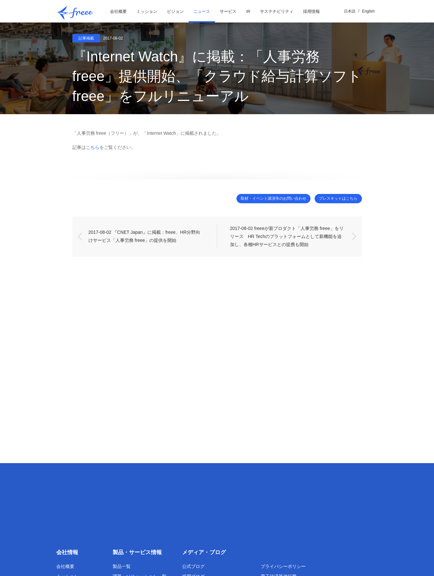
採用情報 (311, 11)
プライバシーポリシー (283, 566)
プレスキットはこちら (335, 198)
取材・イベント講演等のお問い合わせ (261, 198)
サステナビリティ (276, 11)
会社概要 (118, 11)
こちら (92, 147)
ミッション (146, 11)
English (368, 11)
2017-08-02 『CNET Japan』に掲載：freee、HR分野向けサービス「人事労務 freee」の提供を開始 (144, 236)
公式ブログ (193, 566)
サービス (228, 11)
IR (248, 11)
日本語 (350, 11)
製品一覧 (122, 566)
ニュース (201, 11)
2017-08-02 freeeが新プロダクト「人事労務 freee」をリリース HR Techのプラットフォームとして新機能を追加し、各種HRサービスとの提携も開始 (287, 236)
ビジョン (175, 11)
